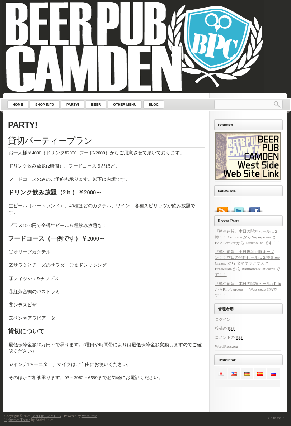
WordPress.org (226, 346)
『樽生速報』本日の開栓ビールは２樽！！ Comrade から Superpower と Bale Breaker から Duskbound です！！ (248, 237)
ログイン (223, 319)
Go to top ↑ (276, 418)
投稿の (225, 328)
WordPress (89, 416)
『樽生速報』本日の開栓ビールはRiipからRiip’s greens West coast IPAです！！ (248, 289)
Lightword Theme (17, 420)
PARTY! (22, 125)
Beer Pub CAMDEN (46, 416)
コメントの (229, 337)
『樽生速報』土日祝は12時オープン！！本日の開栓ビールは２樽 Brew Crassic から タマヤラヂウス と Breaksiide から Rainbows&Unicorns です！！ (247, 263)
